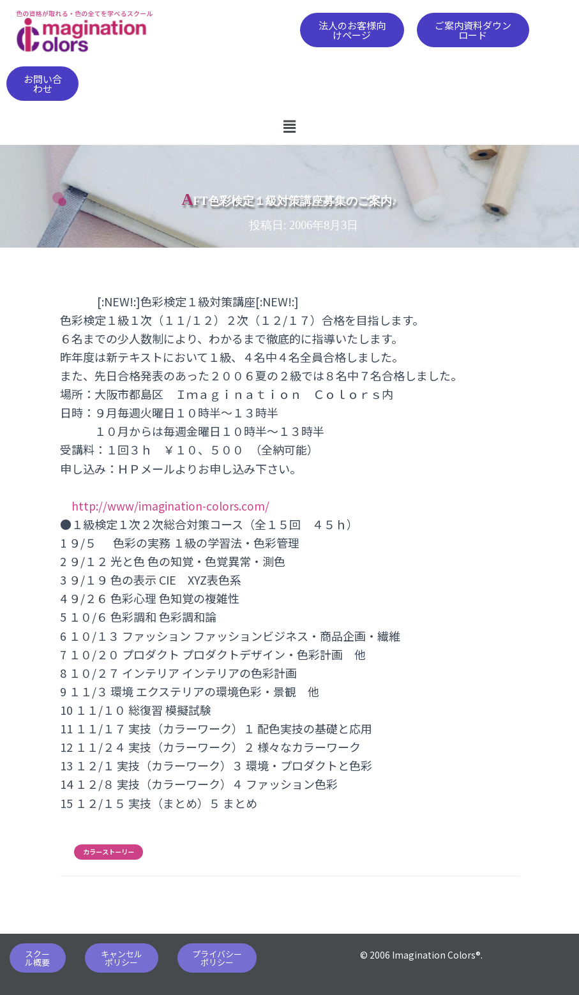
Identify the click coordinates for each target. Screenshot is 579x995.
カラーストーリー (108, 852)
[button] (352, 30)
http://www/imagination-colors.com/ (171, 505)
